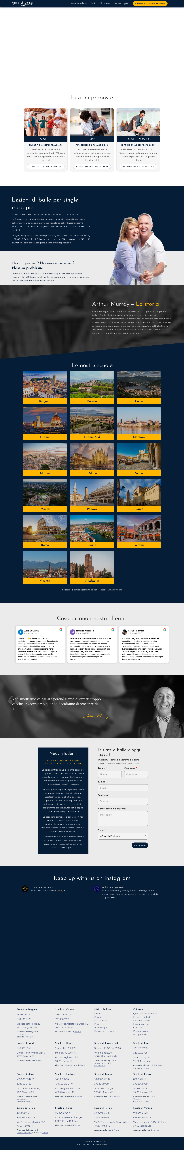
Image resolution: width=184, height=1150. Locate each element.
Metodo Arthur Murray (110, 589)
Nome (101, 768)
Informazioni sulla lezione (46, 166)
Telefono (103, 795)
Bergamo (45, 401)
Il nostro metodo (142, 1017)
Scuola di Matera (142, 1043)
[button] (22, 47)
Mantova (139, 437)
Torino (92, 545)
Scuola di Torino (103, 1108)
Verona (139, 545)
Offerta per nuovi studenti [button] (150, 4)
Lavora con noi (141, 1024)
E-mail (102, 782)
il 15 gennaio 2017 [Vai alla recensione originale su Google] (135, 633)
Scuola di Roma (63, 1108)
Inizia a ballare (79, 3)
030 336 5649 (24, 1048)
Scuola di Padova (142, 1074)
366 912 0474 (62, 1079)
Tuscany (97, 1063)
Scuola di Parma (26, 1108)
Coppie (92, 139)
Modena (139, 473)
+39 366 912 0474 (64, 1083)
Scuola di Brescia (26, 1043)
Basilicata (159, 1065)
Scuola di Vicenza (64, 1010)
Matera (45, 473)
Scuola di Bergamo (27, 1010)
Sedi (93, 3)
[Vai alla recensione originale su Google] (60, 631)
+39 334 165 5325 (142, 1117)
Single (45, 139)
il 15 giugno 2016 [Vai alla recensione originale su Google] (82, 633)
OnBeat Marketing (102, 1144)
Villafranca (92, 581)
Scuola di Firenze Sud (106, 1043)
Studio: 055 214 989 (65, 1048)
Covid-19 (137, 1027)
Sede (101, 830)
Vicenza (45, 581)
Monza (45, 509)
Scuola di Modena (65, 1074)
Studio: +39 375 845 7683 (107, 1048)
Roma (45, 545)
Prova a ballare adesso (46, 63)
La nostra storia (141, 1020)
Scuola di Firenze (64, 1043)
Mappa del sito (141, 1034)
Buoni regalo (121, 4)
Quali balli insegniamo (145, 1013)
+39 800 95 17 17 (25, 1079)
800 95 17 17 (139, 1079)
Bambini (99, 1024)
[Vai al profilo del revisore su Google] (21, 632)
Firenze (45, 437)
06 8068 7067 (62, 1112)
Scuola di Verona (142, 1108)
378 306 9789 (24, 1019)
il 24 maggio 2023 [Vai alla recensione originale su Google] (30, 633)
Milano (92, 473)
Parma (139, 509)
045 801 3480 (140, 1112)
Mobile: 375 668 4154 (66, 1052)
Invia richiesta (140, 845)
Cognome (130, 768)
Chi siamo (105, 3)
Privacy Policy (140, 1031)
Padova (92, 509)
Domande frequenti (105, 1031)
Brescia (92, 401)
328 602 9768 (140, 1048)
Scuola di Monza (103, 1074)
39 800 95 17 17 (25, 1014)
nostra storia (86, 589)
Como (139, 401)
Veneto (136, 1099)
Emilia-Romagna (24, 1133)
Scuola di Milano (26, 1074)
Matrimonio (138, 139)
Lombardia (21, 1034)
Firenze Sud (92, 437)
